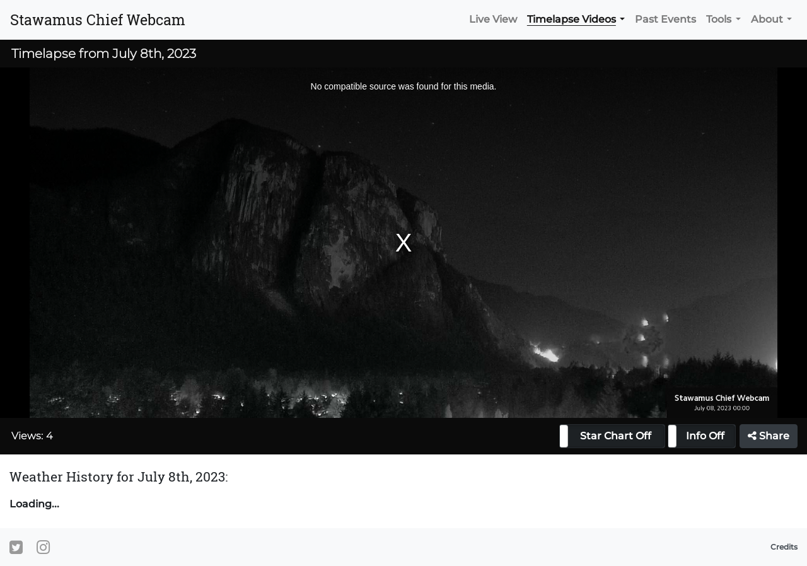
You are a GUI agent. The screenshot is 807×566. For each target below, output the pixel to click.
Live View (493, 19)
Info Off (705, 436)
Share (768, 436)
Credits (784, 547)
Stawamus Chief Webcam (97, 19)
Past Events (665, 19)
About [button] (767, 19)
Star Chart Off (615, 436)
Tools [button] (718, 19)
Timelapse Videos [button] (571, 19)
